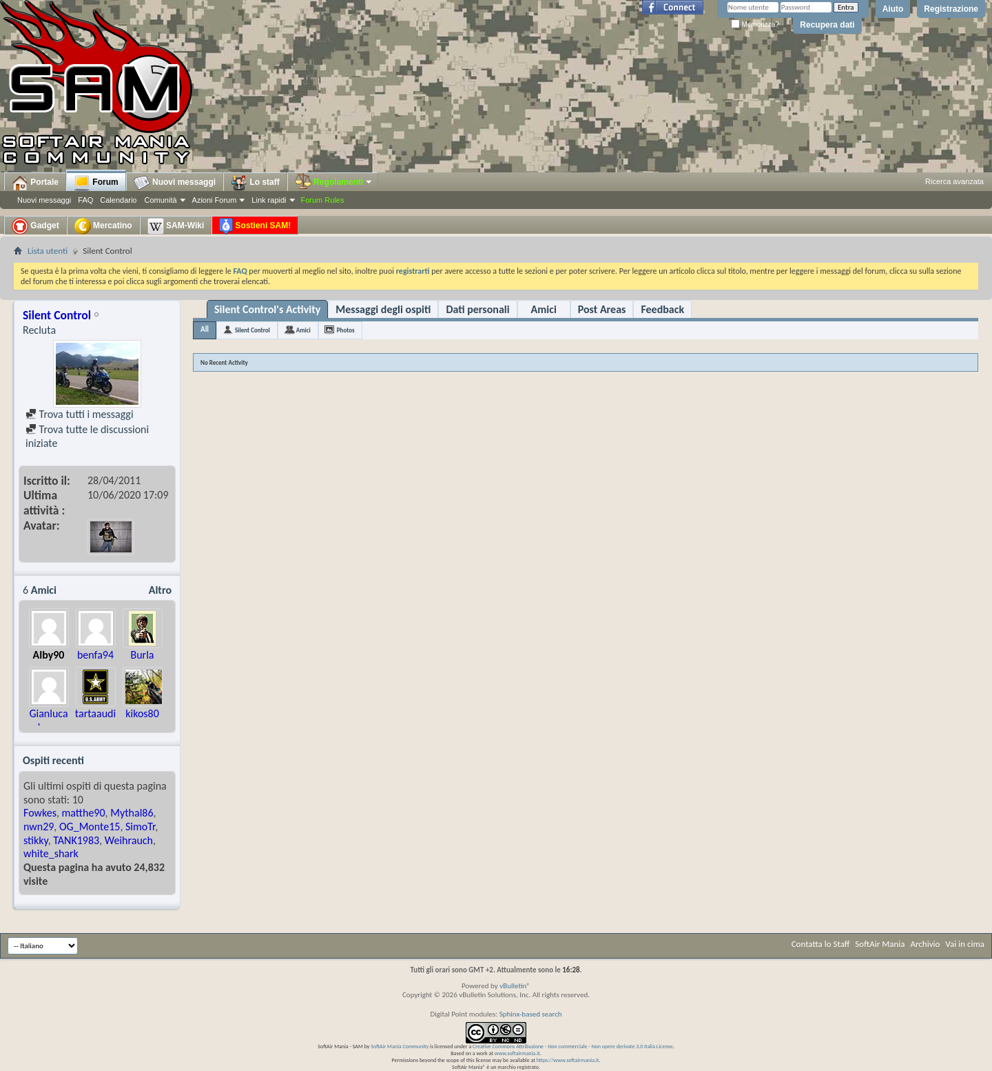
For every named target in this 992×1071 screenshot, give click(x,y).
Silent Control (252, 330)
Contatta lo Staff (821, 944)
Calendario (118, 200)
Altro (160, 590)
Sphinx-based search (530, 1014)
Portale (35, 182)
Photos (346, 330)
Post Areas (602, 309)
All (204, 329)
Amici (544, 309)
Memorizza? (755, 24)
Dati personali (477, 309)
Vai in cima (964, 944)
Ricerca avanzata (954, 181)
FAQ (85, 200)
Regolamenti (334, 182)
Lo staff (255, 182)
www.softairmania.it (517, 1053)
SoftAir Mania (880, 944)
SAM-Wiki (176, 226)
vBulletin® (514, 985)
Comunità (160, 200)
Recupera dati (827, 25)
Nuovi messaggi (44, 200)
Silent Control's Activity (267, 309)
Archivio (925, 944)
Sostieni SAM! (255, 226)
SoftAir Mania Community (399, 1046)
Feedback (662, 309)
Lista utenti (48, 251)
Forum (96, 182)
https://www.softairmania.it (568, 1060)
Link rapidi (268, 200)
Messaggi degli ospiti (383, 309)
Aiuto (893, 9)
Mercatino (103, 226)
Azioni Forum (214, 200)
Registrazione (951, 9)
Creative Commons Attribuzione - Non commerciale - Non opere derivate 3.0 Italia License (573, 1046)
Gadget (35, 226)
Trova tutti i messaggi (79, 414)
